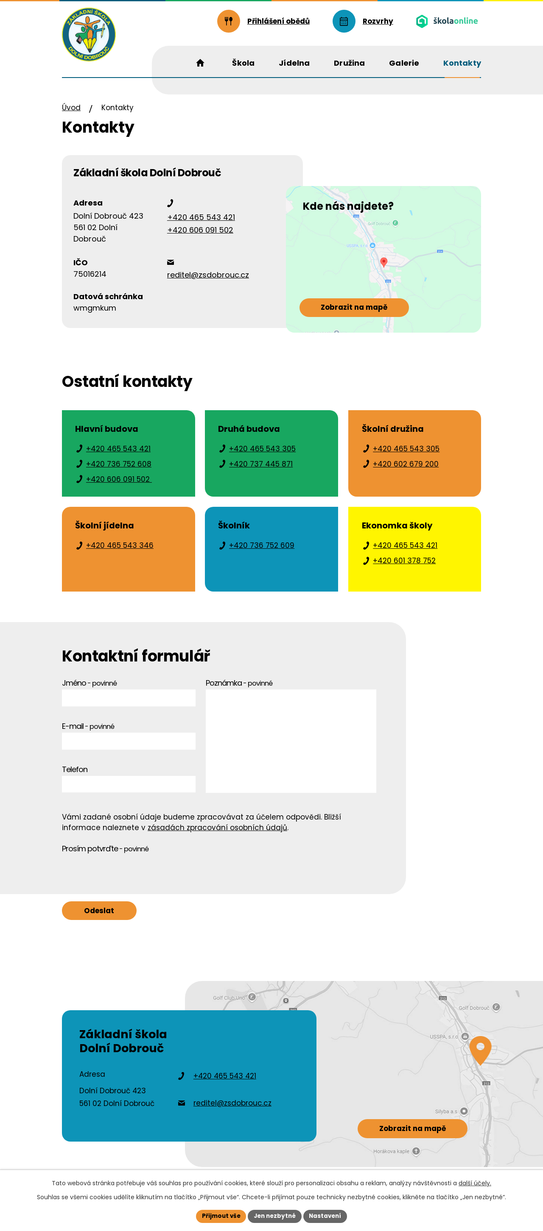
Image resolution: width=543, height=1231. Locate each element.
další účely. (475, 1182)
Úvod (71, 113)
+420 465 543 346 (120, 551)
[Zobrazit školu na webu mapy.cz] (377, 279)
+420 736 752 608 (118, 469)
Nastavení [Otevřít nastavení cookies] (327, 1216)
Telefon (74, 775)
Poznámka (239, 688)
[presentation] (126, 877)
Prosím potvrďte (105, 854)
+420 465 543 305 (262, 454)
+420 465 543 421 (201, 223)
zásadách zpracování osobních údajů (217, 833)
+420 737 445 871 (261, 469)
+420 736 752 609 (261, 551)
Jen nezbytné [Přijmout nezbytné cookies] (274, 1216)
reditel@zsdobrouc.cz (208, 280)
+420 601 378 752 (404, 566)
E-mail (88, 731)
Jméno (89, 688)
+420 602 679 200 (406, 469)
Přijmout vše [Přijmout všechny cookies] (219, 1216)
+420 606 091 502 (200, 236)
